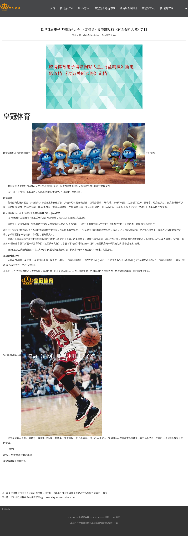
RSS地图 (105, 517)
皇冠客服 (106, 522)
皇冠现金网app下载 (105, 8)
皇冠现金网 (96, 522)
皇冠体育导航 (76, 522)
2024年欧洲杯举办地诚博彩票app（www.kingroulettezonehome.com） (44, 497)
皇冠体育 (87, 522)
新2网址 (114, 522)
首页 (52, 8)
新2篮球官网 (166, 8)
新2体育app (84, 8)
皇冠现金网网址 (128, 8)
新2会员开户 (66, 8)
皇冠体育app (148, 8)
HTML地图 (115, 517)
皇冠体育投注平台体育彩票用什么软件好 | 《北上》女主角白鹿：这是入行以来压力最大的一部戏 (59, 493)
